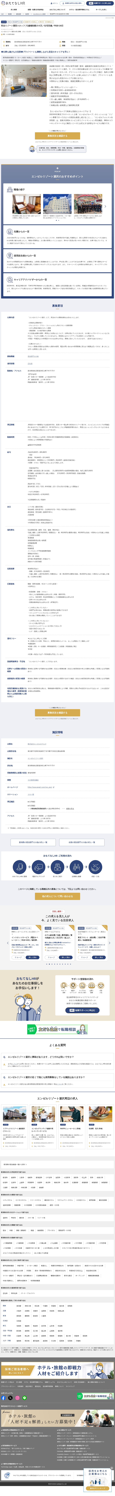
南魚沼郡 (18, 14)
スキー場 (31, 794)
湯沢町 (27, 14)
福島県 (27, 1326)
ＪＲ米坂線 (7, 1248)
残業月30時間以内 (41, 57)
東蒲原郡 (104, 1182)
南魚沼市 (57, 1182)
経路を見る (70, 808)
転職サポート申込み (7, 1382)
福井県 (60, 1331)
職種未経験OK (37, 60)
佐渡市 (39, 1182)
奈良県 (52, 1311)
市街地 (13, 1218)
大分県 (53, 1341)
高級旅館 (17, 1205)
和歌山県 (61, 1311)
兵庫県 (27, 1311)
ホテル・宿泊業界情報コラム (79, 10)
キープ (18, 957)
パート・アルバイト (28, 1293)
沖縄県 (78, 1341)
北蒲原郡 (75, 1182)
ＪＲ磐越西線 (7, 1243)
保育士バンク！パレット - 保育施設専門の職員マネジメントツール (76, 1436)
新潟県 (10, 14)
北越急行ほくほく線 (32, 1248)
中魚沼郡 (24, 1187)
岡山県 (27, 1336)
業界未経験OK (72, 60)
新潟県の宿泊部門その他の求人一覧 (33, 842)
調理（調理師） (21, 1230)
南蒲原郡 (95, 1182)
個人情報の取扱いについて (96, 1382)
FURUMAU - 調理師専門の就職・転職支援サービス (72, 1451)
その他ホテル (81, 1200)
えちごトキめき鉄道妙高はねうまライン (76, 1248)
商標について (59, 1386)
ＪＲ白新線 (31, 1243)
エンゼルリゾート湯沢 (39, 14)
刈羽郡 (33, 1187)
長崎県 (45, 1341)
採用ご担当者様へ (79, 1382)
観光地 (21, 1218)
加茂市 (58, 1177)
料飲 (11, 1230)
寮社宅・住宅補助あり (23, 60)
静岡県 (27, 1316)
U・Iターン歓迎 (20, 57)
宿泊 (9, 22)
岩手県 (43, 1326)
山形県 (52, 1326)
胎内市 (66, 1182)
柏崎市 (30, 1177)
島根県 (43, 1336)
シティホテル (7, 1200)
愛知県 (19, 1316)
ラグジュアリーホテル (65, 1200)
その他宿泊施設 (33, 780)
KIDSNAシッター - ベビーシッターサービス (13, 1451)
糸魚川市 (100, 1177)
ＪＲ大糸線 (18, 1248)
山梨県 (52, 1331)
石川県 (35, 1331)
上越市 (21, 1182)
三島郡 (5, 1187)
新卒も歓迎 (68, 1276)
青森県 (35, 1326)
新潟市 (5, 1177)
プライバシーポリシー (8, 1386)
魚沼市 (48, 1182)
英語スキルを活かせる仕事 (58, 57)
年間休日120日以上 (93, 57)
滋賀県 (43, 1311)
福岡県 (19, 1341)
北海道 (19, 1321)
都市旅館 (92, 1200)
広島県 (19, 1336)
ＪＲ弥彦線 (102, 1243)
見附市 (76, 1177)
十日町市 (67, 1177)
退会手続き (29, 1386)
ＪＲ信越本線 (65, 1243)
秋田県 (60, 1326)
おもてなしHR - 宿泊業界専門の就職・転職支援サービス (73, 1448)
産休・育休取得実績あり (77, 57)
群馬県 (70, 1306)
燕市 (91, 1177)
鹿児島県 (36, 1341)
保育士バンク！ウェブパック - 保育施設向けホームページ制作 (75, 1439)
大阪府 (19, 1311)
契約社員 (14, 1293)
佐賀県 (70, 1341)
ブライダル (51, 1230)
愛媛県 (60, 1336)
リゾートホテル (35, 1200)
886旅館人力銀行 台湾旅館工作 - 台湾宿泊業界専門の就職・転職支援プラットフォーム (82, 1460)
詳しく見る (32, 957)
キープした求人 (101, 10)
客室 (32, 1230)
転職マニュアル (50, 1382)
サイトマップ (70, 1386)
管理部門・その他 (64, 1230)
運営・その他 (54, 1205)
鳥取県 (52, 1336)
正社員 (30, 363)
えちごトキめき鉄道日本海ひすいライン (17, 1253)
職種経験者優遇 (48, 60)
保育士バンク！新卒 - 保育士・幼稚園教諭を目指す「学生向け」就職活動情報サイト (26, 1436)
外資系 (29, 1271)
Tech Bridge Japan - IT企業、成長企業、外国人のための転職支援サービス (23, 1467)
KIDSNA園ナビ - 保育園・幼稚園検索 (11, 1454)
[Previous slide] (8, 943)
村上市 (84, 1177)
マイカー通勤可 (8, 60)
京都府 (35, 1311)
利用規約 (20, 1386)
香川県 (68, 1336)
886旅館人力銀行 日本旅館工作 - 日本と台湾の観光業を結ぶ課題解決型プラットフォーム (83, 1457)
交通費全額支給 (41, 1276)
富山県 (43, 1331)
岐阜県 (35, 1316)
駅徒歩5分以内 (60, 1271)
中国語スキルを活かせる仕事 (13, 1271)
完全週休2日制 (91, 1271)
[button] (56, 220)
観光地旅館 (103, 1200)
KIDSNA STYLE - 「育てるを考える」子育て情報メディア (17, 1448)
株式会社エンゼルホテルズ (37, 744)
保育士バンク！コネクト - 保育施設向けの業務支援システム (75, 1433)
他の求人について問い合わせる (57, 896)
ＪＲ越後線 (19, 1243)
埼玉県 (37, 1306)
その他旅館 (28, 1205)
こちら (14, 1064)
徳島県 (76, 1336)
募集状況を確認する (57, 135)
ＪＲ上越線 (54, 1243)
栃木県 (61, 1306)
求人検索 (14, 10)
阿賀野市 (31, 1182)
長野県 (27, 1331)
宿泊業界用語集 (48, 1386)
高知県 (85, 1336)
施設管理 (40, 1230)
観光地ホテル (49, 1200)
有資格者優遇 (35, 1281)
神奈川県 (28, 1306)
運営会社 (38, 1386)
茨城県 (53, 1306)
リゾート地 (41, 1218)
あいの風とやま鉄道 (41, 1253)
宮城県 (19, 1326)
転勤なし (30, 57)
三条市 (21, 1177)
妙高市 (5, 1182)
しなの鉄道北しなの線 (50, 1248)
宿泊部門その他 (17, 22)
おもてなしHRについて (57, 10)
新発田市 (39, 1177)
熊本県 (27, 1341)
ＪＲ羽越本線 (90, 1243)
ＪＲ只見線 (78, 1243)
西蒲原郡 (85, 1182)
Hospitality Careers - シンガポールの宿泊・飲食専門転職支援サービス (78, 1454)
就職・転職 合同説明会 (36, 10)
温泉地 (5, 1218)
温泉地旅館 (7, 1205)
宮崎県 (61, 1341)
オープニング (80, 1276)
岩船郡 (41, 1187)
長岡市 (13, 1177)
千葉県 (45, 1306)
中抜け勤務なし (60, 60)
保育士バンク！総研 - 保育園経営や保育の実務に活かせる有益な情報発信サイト (80, 1442)
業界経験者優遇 (8, 57)
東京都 (19, 1306)
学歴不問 (20, 1266)
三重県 (43, 1316)
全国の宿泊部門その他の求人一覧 (82, 842)
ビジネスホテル (21, 1200)
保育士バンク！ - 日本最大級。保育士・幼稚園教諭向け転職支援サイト (22, 1433)
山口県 (35, 1336)
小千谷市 (49, 1177)
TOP (2, 14)
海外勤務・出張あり (74, 1266)
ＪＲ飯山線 (42, 1243)
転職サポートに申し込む (100, 3)
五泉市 (13, 1182)
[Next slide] (105, 206)
